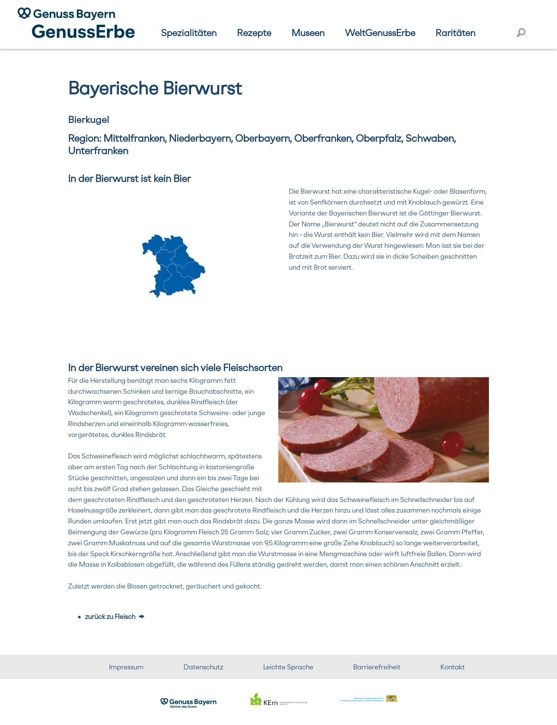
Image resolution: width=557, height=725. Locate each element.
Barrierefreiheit (377, 667)
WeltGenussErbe (380, 32)
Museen (308, 32)
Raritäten (455, 32)
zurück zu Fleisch (110, 617)
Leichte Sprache (288, 667)
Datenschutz (203, 667)
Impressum (126, 667)
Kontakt (452, 667)
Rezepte (254, 32)
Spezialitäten (189, 32)
